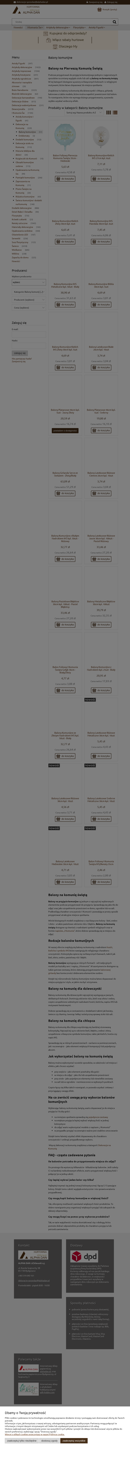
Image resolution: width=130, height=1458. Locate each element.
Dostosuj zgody (49, 1440)
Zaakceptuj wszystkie (74, 1440)
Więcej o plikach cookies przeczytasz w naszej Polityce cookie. (35, 1434)
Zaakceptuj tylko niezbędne (21, 1440)
